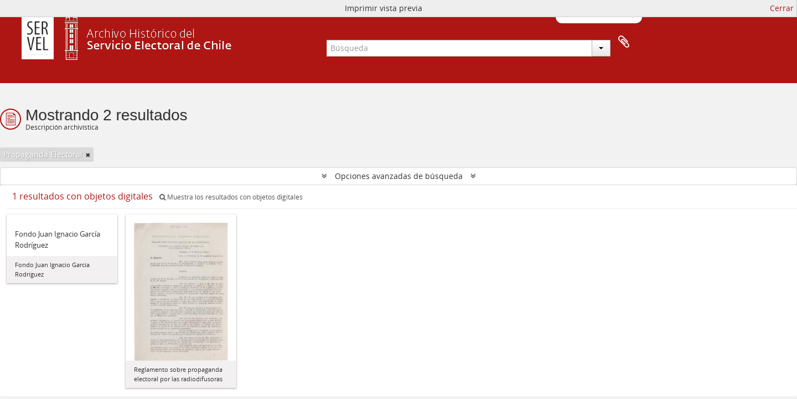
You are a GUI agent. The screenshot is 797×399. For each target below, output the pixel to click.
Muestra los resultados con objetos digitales (231, 197)
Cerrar (782, 8)
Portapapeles (624, 42)
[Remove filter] (88, 154)
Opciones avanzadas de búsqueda (399, 176)
